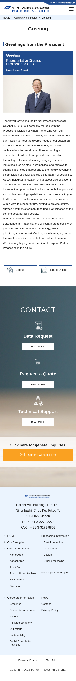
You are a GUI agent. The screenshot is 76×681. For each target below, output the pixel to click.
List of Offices (58, 269)
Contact (46, 609)
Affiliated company (21, 628)
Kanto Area (16, 560)
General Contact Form (42, 460)
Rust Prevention (53, 548)
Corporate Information (20, 603)
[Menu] (71, 9)
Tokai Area (16, 573)
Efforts (20, 269)
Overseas (15, 591)
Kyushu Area (17, 585)
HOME (6, 17)
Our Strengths (15, 548)
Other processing (54, 566)
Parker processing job (54, 578)
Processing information (55, 542)
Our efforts (16, 634)
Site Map (52, 666)
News (44, 603)
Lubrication (50, 554)
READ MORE (38, 347)
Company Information (26, 17)
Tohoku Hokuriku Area (23, 579)
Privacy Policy (49, 615)
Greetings (15, 609)
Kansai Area (17, 566)
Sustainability (18, 641)
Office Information (18, 554)
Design (48, 560)
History (14, 622)
